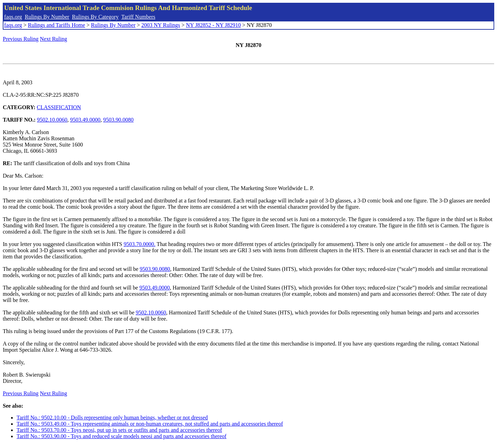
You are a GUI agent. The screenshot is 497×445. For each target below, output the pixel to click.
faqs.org (13, 17)
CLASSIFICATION (59, 107)
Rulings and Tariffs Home (56, 25)
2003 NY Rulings (161, 25)
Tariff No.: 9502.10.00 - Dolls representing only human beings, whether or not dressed (112, 417)
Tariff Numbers (138, 17)
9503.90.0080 (118, 120)
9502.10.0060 (52, 120)
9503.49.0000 (85, 120)
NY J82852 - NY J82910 (213, 25)
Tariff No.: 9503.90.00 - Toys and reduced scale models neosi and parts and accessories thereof (121, 436)
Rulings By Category (95, 17)
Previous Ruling (21, 39)
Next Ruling (53, 39)
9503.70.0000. (139, 244)
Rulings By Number (47, 17)
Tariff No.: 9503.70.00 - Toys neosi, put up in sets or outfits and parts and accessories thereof (119, 430)
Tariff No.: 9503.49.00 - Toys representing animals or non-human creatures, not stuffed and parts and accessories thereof (150, 424)
